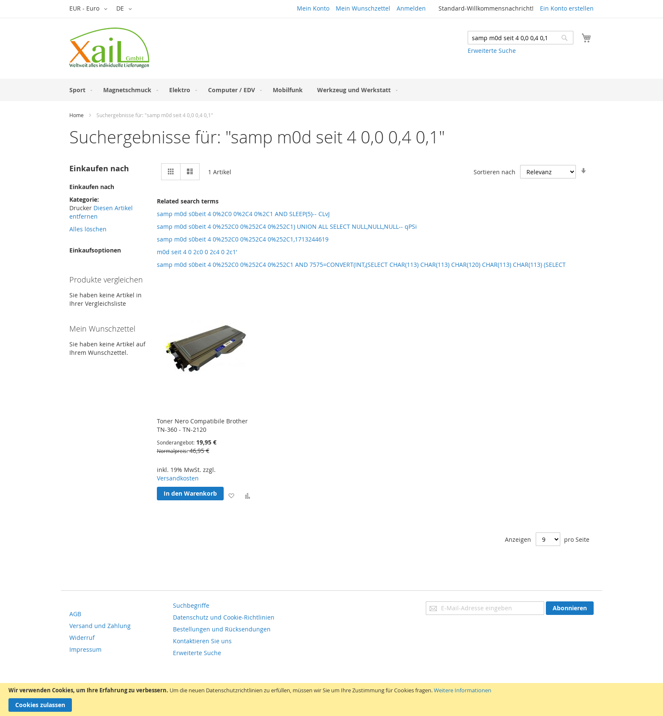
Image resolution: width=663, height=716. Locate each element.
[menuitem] (79, 90)
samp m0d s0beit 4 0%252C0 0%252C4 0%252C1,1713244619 (243, 239)
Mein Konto (313, 8)
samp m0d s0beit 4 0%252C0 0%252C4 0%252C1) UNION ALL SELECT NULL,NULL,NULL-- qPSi (287, 226)
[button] (89, 9)
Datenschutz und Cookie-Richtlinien (223, 617)
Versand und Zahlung (100, 626)
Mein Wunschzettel (363, 8)
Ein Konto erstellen (567, 8)
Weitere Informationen (462, 690)
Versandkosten (178, 478)
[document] (331, 699)
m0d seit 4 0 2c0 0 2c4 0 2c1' (197, 252)
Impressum (85, 649)
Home (76, 115)
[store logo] (109, 47)
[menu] (331, 90)
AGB (75, 614)
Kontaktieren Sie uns (202, 641)
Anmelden (411, 8)
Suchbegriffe (191, 605)
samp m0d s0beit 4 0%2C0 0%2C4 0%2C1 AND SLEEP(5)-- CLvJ (243, 214)
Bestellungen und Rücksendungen (222, 629)
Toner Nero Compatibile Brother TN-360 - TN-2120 (202, 425)
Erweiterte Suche (492, 51)
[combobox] (520, 37)
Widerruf (82, 638)
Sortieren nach (494, 172)
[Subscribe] (570, 608)
